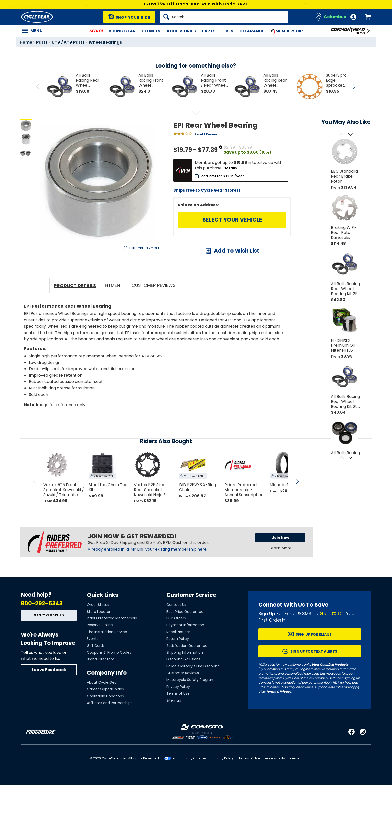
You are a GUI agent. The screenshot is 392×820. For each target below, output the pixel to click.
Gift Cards (96, 680)
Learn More (281, 583)
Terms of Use (178, 728)
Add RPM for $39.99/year (222, 176)
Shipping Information (184, 687)
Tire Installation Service (107, 667)
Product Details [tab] (75, 321)
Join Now (280, 572)
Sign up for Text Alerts (313, 686)
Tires (228, 31)
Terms (271, 727)
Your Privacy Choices (190, 794)
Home (26, 42)
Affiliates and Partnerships (109, 738)
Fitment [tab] (114, 321)
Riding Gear (122, 31)
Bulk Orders (176, 653)
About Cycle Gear (102, 717)
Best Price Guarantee (185, 646)
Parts (209, 31)
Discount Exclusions (183, 694)
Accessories (181, 31)
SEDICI (96, 31)
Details (230, 168)
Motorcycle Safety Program (190, 715)
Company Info (107, 708)
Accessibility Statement (284, 794)
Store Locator (98, 646)
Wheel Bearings (105, 42)
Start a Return (49, 650)
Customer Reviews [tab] (154, 321)
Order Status (98, 639)
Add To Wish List (237, 251)
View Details (97, 301)
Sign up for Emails (314, 669)
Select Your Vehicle (232, 220)
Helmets (151, 31)
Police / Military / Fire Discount (192, 701)
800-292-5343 (41, 639)
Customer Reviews (182, 708)
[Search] (224, 17)
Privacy (286, 727)
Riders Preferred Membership (112, 653)
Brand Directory (100, 694)
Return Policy (177, 674)
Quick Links (102, 630)
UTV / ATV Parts (68, 42)
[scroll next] (297, 517)
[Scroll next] (350, 135)
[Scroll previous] (341, 135)
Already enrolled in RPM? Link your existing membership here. (148, 584)
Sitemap (173, 735)
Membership (287, 31)
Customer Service (191, 630)
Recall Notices (178, 667)
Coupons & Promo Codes (109, 687)
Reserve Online (100, 660)
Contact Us (176, 639)
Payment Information (185, 660)
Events (92, 674)
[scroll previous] (35, 517)
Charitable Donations (105, 731)
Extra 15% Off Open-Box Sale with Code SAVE (196, 4)
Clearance (252, 31)
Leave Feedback (49, 705)
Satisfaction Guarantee (187, 680)
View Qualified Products (330, 700)
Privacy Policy (178, 722)
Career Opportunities (105, 724)
